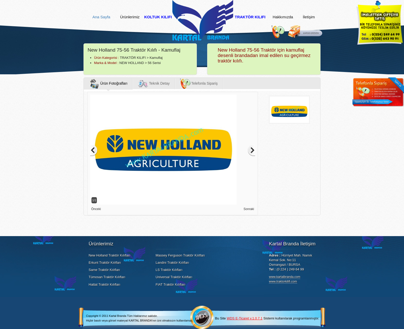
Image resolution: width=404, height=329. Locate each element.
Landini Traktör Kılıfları (172, 262)
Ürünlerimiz (130, 17)
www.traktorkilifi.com (283, 281)
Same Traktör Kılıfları (104, 270)
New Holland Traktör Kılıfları (109, 255)
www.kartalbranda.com (284, 277)
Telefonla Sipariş (199, 83)
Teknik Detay (154, 83)
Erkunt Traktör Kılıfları (105, 262)
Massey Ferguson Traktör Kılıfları (180, 255)
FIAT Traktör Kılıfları (170, 284)
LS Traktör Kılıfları (169, 270)
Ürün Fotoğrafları (108, 83)
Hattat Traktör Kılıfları (104, 284)
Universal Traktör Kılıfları (174, 277)
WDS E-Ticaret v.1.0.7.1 (245, 318)
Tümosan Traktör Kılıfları (107, 277)
